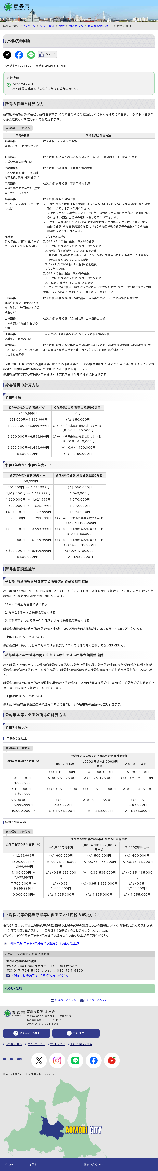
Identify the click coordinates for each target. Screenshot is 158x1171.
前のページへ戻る (65, 1000)
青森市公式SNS (93, 1164)
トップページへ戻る (95, 1000)
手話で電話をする (81, 1044)
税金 (62, 26)
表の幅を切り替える (18, 127)
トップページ (28, 26)
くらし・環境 (47, 26)
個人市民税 (76, 26)
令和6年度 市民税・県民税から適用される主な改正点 (43, 943)
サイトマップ (57, 1044)
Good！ (51, 54)
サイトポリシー (36, 1044)
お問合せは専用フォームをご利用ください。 (40, 975)
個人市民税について (100, 26)
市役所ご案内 (14, 1044)
